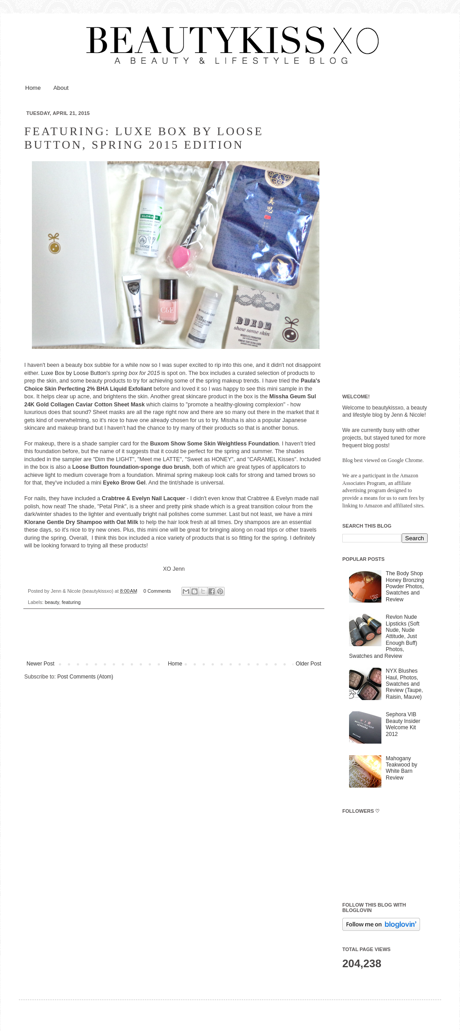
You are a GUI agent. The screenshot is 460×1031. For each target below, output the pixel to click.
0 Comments (157, 591)
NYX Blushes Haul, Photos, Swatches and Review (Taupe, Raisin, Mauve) (404, 684)
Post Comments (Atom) (85, 677)
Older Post (308, 664)
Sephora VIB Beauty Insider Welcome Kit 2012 (403, 724)
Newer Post (40, 664)
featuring (71, 602)
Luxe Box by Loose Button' (74, 373)
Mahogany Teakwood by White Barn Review (401, 768)
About (61, 87)
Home (33, 87)
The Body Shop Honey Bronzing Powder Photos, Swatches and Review (405, 586)
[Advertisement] (385, 245)
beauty (52, 602)
